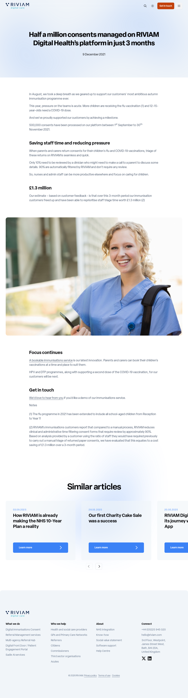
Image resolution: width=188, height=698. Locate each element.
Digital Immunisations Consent (23, 629)
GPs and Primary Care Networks (69, 635)
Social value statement (109, 640)
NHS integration (105, 629)
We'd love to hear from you (46, 398)
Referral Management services (23, 635)
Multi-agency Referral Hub (20, 640)
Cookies (116, 676)
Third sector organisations (66, 656)
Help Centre (103, 651)
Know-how (102, 635)
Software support (106, 645)
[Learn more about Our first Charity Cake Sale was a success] (116, 547)
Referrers (56, 640)
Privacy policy (90, 676)
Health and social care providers (69, 629)
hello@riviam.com (152, 635)
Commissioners (60, 651)
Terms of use (104, 676)
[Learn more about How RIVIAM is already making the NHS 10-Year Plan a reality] (40, 547)
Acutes (55, 661)
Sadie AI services (15, 655)
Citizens (55, 645)
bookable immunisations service (52, 360)
